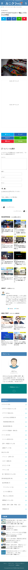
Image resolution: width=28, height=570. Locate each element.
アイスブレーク (8, 487)
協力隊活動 (6, 482)
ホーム (5, 563)
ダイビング (6, 465)
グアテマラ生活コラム (9, 408)
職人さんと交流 (8, 496)
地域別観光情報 (8, 421)
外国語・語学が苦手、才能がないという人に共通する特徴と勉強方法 (16, 545)
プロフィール (11, 563)
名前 (2, 171)
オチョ (7, 293)
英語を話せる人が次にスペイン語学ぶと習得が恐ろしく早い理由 (16, 552)
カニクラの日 (13, 568)
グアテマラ (6, 404)
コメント (3, 157)
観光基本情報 (7, 426)
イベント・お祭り (8, 456)
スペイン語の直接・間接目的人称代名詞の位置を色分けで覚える (16, 539)
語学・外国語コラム (8, 443)
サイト (2, 182)
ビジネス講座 (7, 491)
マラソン (5, 469)
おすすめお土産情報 (9, 417)
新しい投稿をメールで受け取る (9, 197)
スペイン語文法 (7, 439)
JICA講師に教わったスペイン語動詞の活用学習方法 (16, 527)
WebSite (11, 308)
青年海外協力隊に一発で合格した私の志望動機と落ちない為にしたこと (16, 521)
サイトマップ (11, 565)
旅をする (5, 452)
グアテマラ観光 (7, 413)
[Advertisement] (14, 40)
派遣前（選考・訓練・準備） (11, 504)
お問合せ (17, 565)
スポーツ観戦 (6, 461)
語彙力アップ (6, 448)
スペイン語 (6, 434)
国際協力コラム (7, 500)
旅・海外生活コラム (9, 474)
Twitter (17, 308)
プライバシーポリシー (19, 563)
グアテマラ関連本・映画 (9, 430)
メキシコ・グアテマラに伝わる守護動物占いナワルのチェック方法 (16, 533)
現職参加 (5, 509)
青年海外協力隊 (7, 478)
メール (3, 177)
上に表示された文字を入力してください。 (11, 191)
